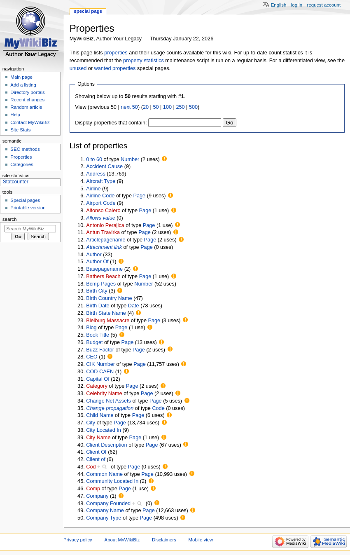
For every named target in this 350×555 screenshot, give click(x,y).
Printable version (27, 207)
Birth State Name (106, 313)
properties (115, 53)
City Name (98, 437)
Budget (94, 342)
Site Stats (20, 129)
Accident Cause (104, 166)
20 (146, 107)
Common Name (104, 474)
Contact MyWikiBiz (29, 122)
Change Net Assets (108, 401)
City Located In (103, 430)
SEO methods (25, 149)
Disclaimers (164, 539)
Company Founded (108, 503)
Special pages (25, 200)
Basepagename (104, 269)
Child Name (99, 415)
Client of (95, 459)
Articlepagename (105, 240)
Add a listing (23, 84)
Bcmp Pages (101, 284)
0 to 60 (94, 159)
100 (167, 107)
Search (9, 219)
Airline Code (100, 196)
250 (180, 107)
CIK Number (100, 364)
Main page (21, 77)
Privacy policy (77, 539)
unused (78, 68)
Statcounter (15, 182)
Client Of (96, 452)
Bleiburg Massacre (107, 320)
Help (15, 114)
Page (139, 196)
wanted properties (115, 68)
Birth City (96, 291)
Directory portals (27, 92)
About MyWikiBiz (122, 539)
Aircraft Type (100, 181)
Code (158, 408)
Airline (93, 189)
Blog (91, 327)
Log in (296, 4)
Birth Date (97, 306)
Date (133, 306)
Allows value (100, 218)
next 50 (129, 107)
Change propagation (109, 408)
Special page (88, 11)
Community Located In (112, 481)
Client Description (106, 445)
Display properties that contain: (111, 123)
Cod (91, 467)
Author (93, 255)
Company (97, 496)
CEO (92, 357)
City (90, 423)
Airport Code (100, 203)
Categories (21, 164)
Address (95, 174)
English (279, 4)
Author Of (97, 262)
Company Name (105, 510)
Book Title (97, 335)
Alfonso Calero (103, 210)
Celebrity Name (104, 393)
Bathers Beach (103, 276)
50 (156, 107)
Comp (93, 489)
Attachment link (104, 247)
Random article (26, 107)
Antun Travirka (103, 232)
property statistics (143, 60)
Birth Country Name (109, 298)
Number (130, 159)
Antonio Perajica (105, 225)
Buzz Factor (100, 350)
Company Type (103, 518)
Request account (324, 4)
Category (96, 386)
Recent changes (27, 99)
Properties (21, 157)
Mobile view (201, 539)
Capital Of (97, 379)
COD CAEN (100, 372)
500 (193, 107)
